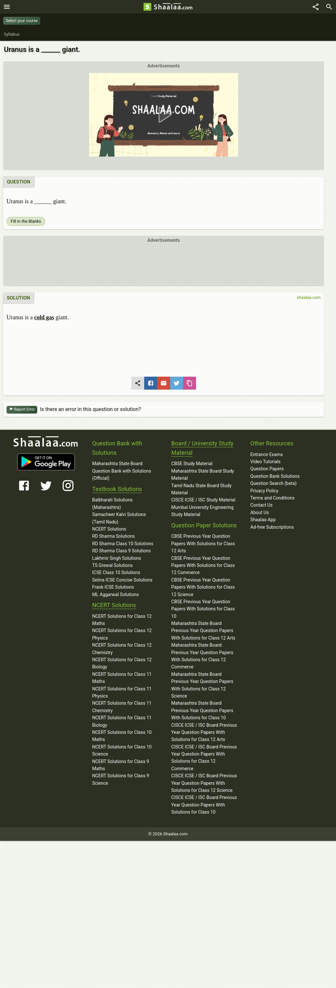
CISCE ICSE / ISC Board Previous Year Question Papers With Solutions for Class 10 (204, 805)
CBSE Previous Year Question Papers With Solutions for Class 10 (203, 609)
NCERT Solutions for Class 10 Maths (122, 736)
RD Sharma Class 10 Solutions (123, 543)
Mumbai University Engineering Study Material (202, 511)
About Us (259, 512)
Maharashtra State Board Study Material (202, 474)
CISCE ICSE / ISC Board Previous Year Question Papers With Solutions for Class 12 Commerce (204, 757)
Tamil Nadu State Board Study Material (201, 489)
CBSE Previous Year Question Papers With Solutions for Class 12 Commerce (203, 565)
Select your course (22, 20)
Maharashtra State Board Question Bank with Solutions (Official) (121, 471)
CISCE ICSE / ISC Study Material (203, 499)
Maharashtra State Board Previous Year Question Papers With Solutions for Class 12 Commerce (202, 655)
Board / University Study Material (202, 448)
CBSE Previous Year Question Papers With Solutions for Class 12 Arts (203, 543)
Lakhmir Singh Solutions (116, 558)
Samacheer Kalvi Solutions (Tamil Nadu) (119, 518)
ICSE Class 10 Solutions (116, 572)
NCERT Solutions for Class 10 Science (122, 750)
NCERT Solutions (109, 529)
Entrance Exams (266, 454)
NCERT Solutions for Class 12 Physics (122, 634)
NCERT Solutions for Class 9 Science (120, 779)
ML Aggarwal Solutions (115, 594)
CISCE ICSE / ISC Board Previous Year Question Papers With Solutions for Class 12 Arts (204, 732)
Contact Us (261, 505)
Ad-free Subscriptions (272, 527)
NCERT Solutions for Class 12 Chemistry (122, 648)
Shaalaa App (263, 519)
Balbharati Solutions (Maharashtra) (112, 503)
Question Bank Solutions (275, 476)
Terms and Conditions (272, 497)
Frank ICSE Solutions (113, 587)
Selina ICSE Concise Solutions (122, 579)
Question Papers (267, 468)
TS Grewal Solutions (112, 565)
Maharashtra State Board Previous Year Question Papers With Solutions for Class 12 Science (202, 685)
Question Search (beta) (273, 483)
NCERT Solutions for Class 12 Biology (122, 663)
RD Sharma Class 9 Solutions (121, 550)
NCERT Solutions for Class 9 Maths (120, 765)
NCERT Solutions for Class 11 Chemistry (122, 706)
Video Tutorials (265, 461)
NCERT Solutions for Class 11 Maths (122, 678)
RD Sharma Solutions (113, 536)
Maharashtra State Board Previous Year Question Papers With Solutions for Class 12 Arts (203, 631)
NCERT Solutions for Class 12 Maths (122, 620)
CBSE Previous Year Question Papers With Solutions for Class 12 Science (203, 587)
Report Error (22, 409)
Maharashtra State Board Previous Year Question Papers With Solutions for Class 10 (202, 710)
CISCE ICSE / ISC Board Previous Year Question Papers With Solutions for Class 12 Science (204, 783)
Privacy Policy (264, 490)
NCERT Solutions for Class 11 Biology (122, 721)
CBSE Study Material (192, 463)
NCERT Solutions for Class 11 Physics (122, 692)
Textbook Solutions (117, 489)
